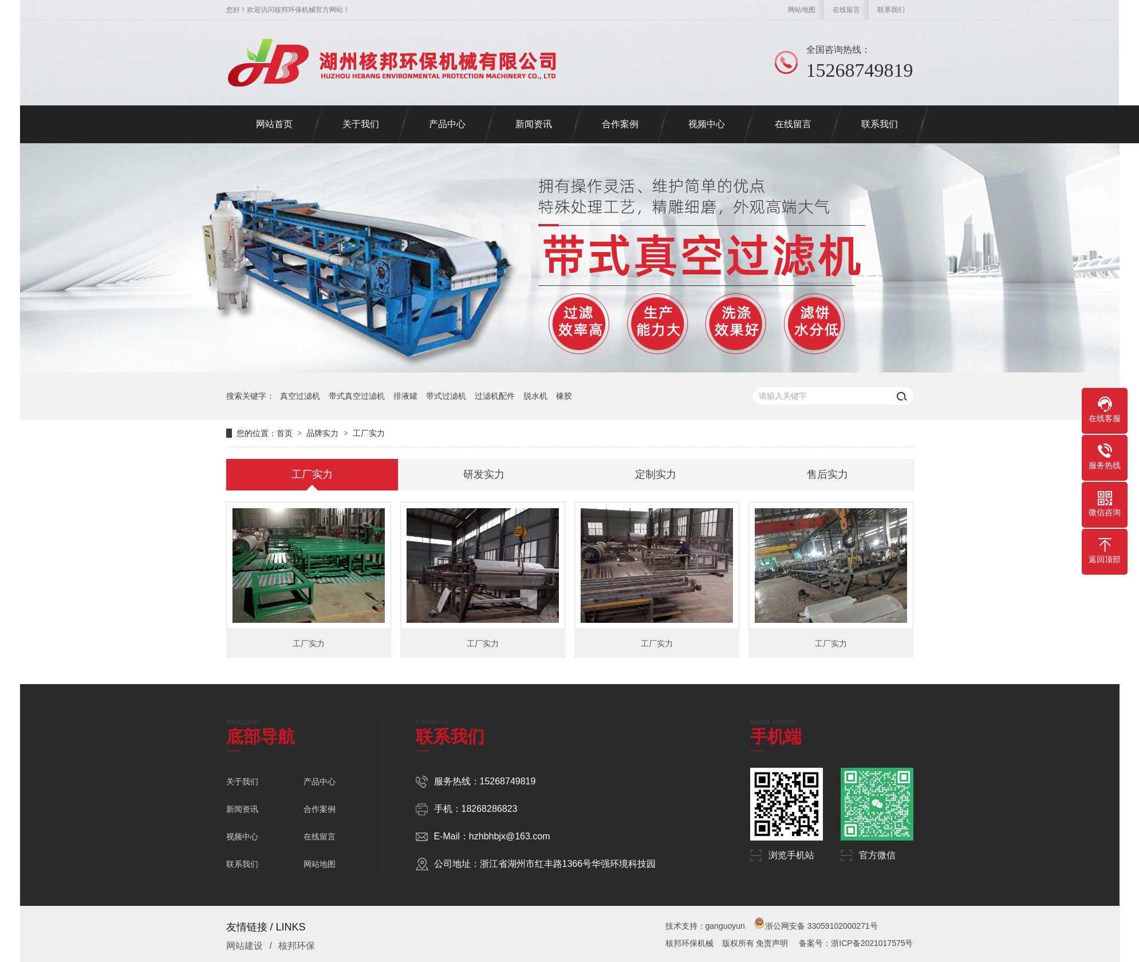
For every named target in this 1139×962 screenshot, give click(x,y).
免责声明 (772, 943)
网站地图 (801, 10)
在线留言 (846, 10)
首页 (285, 433)
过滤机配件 (495, 395)
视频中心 (242, 836)
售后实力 (827, 474)
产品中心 (320, 781)
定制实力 (655, 474)
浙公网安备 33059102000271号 (816, 925)
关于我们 (242, 781)
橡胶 (564, 395)
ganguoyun (725, 925)
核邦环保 (296, 946)
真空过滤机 (300, 395)
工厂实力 (369, 433)
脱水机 (535, 395)
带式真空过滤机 (357, 395)
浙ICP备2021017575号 (872, 943)
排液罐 (405, 395)
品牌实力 (322, 433)
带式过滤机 (446, 395)
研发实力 (484, 474)
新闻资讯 (242, 809)
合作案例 (320, 809)
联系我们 (891, 10)
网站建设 (244, 946)
